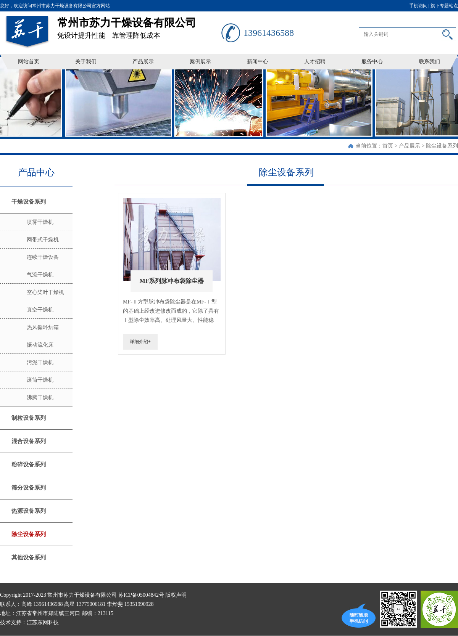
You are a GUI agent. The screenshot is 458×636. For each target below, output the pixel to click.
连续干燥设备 (43, 257)
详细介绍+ (140, 341)
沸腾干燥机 (40, 397)
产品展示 (143, 61)
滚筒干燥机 (40, 380)
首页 (387, 146)
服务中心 (372, 61)
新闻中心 (257, 61)
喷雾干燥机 (40, 222)
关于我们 (86, 61)
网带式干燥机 (43, 240)
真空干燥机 (40, 310)
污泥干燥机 (40, 362)
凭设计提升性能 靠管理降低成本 (139, 25)
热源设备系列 (28, 511)
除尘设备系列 (442, 146)
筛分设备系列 (28, 488)
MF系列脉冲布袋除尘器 (172, 281)
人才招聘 (315, 61)
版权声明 (176, 595)
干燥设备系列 (28, 202)
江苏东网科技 (43, 622)
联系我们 (429, 61)
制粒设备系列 (28, 418)
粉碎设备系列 (28, 464)
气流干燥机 (40, 275)
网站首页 (28, 61)
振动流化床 (40, 345)
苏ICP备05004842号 (141, 595)
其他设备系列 (28, 557)
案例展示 (200, 61)
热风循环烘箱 (43, 327)
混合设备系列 (28, 441)
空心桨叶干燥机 (45, 292)
